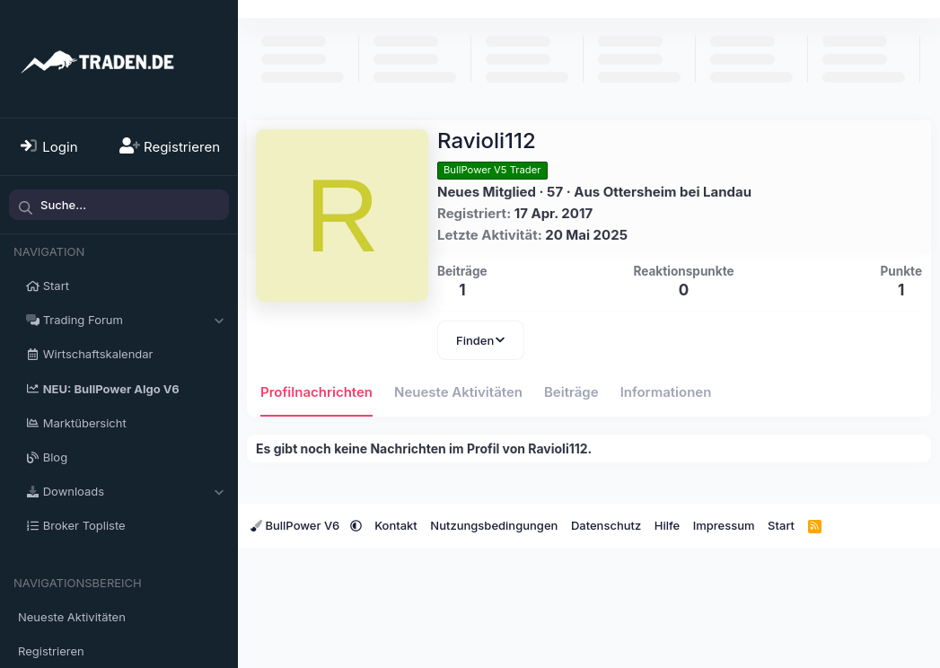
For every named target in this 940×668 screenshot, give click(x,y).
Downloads (73, 491)
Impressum (724, 525)
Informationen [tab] (666, 391)
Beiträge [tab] (571, 391)
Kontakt (395, 525)
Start (56, 285)
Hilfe (667, 525)
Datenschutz (606, 525)
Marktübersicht (85, 423)
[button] (218, 320)
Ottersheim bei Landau (677, 191)
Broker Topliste (84, 525)
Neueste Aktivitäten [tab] (458, 391)
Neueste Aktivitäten (72, 617)
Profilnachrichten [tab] (316, 391)
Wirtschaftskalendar (98, 354)
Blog (55, 457)
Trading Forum (83, 319)
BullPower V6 (296, 525)
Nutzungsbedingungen (494, 525)
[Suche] (119, 204)
